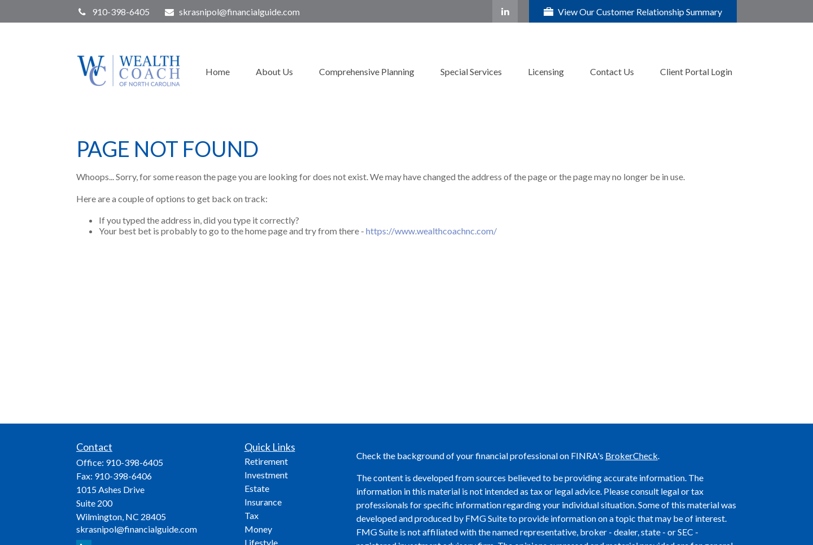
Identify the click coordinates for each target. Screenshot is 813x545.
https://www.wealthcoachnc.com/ (431, 230)
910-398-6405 (113, 11)
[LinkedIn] (505, 11)
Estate (256, 488)
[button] (217, 70)
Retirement (266, 461)
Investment (266, 474)
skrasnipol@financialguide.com (232, 11)
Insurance (263, 501)
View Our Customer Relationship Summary (633, 11)
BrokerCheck (631, 455)
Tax (251, 515)
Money (258, 529)
